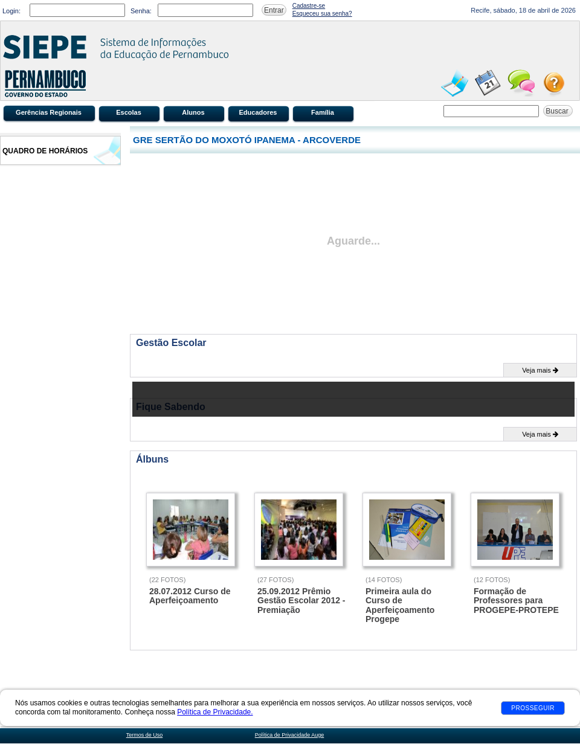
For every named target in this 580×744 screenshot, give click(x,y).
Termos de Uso (144, 735)
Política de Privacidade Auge (289, 735)
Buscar (558, 111)
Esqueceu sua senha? (322, 13)
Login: (11, 10)
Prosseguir (533, 708)
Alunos (193, 112)
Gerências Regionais (49, 112)
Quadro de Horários (45, 151)
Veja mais (540, 370)
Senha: (141, 10)
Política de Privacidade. (215, 712)
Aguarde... (353, 241)
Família (322, 112)
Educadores (258, 112)
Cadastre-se (308, 5)
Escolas (128, 112)
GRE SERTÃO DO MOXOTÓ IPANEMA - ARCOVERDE (247, 140)
